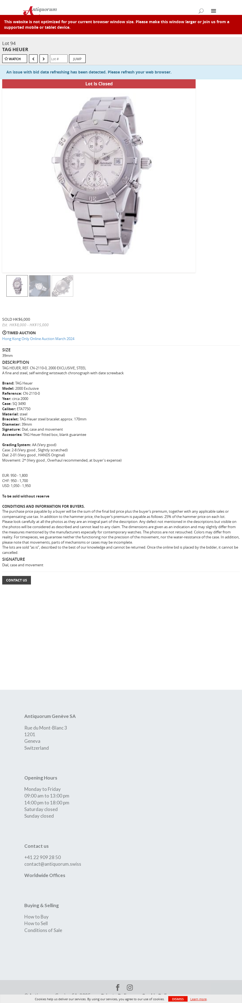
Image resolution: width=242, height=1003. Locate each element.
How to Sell (36, 923)
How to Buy (36, 917)
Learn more (198, 999)
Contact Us (16, 580)
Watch (15, 59)
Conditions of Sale (43, 930)
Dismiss (178, 999)
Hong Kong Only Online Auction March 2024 (38, 338)
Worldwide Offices (44, 875)
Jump (77, 59)
